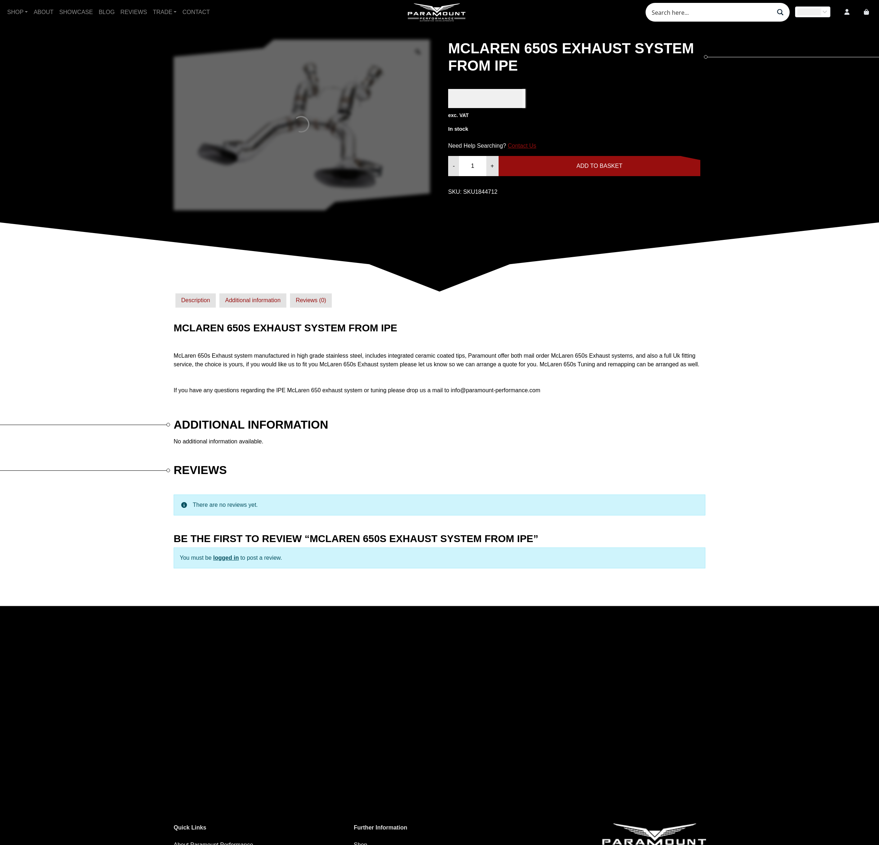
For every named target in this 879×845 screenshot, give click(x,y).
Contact (196, 12)
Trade (162, 12)
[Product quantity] (472, 166)
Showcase (76, 12)
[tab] (195, 300)
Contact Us (522, 146)
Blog (107, 12)
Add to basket (599, 166)
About (43, 12)
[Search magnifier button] (780, 12)
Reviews (133, 12)
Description (195, 300)
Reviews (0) (311, 300)
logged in (226, 558)
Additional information (253, 300)
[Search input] (711, 12)
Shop (15, 12)
